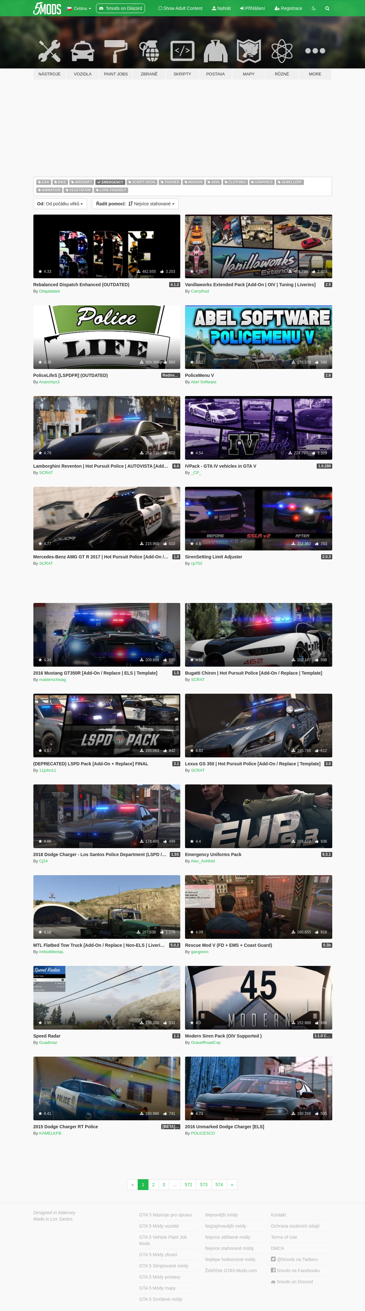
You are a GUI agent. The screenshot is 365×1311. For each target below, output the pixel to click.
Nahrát (221, 8)
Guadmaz (48, 1042)
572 (188, 1184)
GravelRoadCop (206, 1042)
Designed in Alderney (54, 1212)
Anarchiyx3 (49, 381)
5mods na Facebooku (295, 1270)
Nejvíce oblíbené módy (227, 1237)
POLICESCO (203, 1133)
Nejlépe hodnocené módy (230, 1259)
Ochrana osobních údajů (295, 1226)
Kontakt (278, 1214)
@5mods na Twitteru (294, 1259)
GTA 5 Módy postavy (159, 1276)
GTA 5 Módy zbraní (158, 1254)
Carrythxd (200, 291)
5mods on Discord (292, 1282)
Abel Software (204, 381)
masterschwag (52, 679)
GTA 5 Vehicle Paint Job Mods (163, 1240)
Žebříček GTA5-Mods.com (231, 1270)
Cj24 (43, 861)
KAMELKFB (50, 1133)
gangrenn (200, 951)
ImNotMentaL (51, 951)
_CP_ (196, 472)
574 (219, 1184)
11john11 (47, 770)
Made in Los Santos (53, 1219)
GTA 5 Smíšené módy (160, 1299)
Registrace (288, 8)
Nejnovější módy (221, 1214)
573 (203, 1184)
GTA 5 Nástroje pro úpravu (165, 1214)
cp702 (196, 563)
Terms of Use (284, 1237)
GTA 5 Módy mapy (157, 1288)
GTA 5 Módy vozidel (159, 1226)
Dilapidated (49, 291)
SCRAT (46, 472)
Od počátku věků (60, 203)
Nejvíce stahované (135, 203)
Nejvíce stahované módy (229, 1248)
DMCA (277, 1248)
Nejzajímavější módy (225, 1226)
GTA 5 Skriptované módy (164, 1265)
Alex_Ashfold (203, 861)
